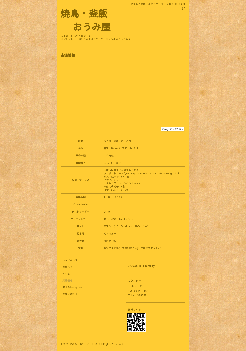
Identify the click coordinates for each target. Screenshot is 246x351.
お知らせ (67, 267)
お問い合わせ (69, 293)
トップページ (69, 260)
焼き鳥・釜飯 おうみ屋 (83, 344)
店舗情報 (67, 280)
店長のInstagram (72, 287)
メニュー (67, 273)
